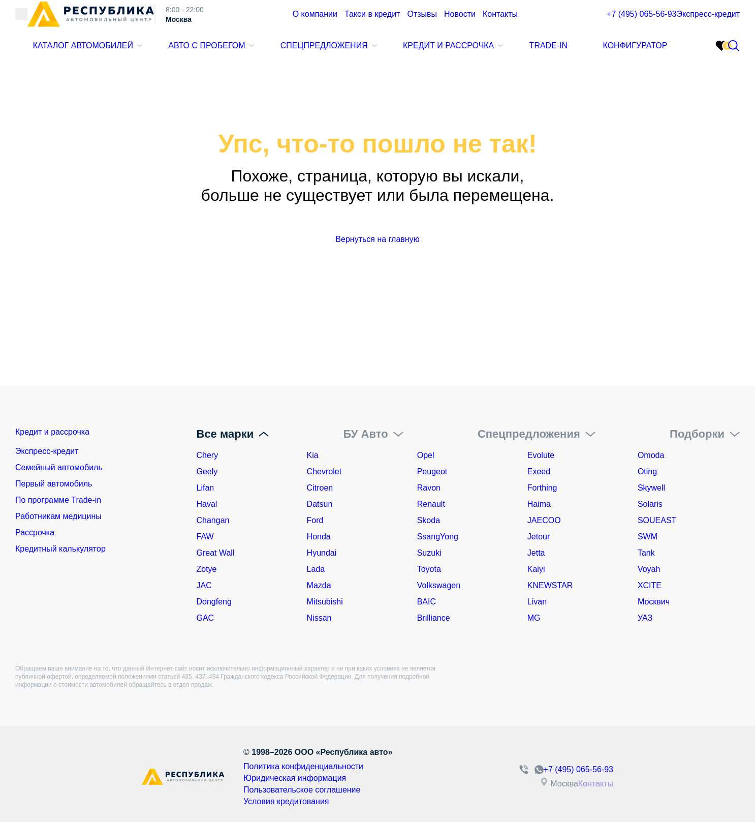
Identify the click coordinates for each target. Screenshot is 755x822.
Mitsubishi (325, 601)
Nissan (319, 618)
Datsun (320, 504)
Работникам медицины (58, 520)
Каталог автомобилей (82, 52)
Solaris (650, 504)
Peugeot (432, 471)
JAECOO (544, 520)
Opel (425, 455)
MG (534, 618)
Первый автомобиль (53, 487)
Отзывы (400, 22)
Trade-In (538, 52)
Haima (539, 504)
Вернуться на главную (377, 239)
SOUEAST (657, 520)
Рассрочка (34, 536)
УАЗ (645, 618)
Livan (537, 601)
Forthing (542, 487)
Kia (313, 455)
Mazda (319, 585)
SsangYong (437, 536)
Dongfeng (214, 601)
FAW (205, 536)
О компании (304, 22)
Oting (647, 471)
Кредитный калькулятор (60, 553)
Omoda (651, 455)
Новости (434, 22)
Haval (207, 504)
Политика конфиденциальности (279, 766)
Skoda (428, 520)
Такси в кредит (355, 22)
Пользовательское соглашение (278, 786)
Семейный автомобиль (59, 471)
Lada (316, 569)
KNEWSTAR (550, 585)
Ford (315, 520)
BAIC (426, 601)
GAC (205, 618)
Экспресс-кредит (696, 21)
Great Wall (216, 553)
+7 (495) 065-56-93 (600, 22)
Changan (213, 520)
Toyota (429, 569)
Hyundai (322, 553)
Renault (431, 504)
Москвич (654, 601)
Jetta (536, 553)
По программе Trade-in (58, 504)
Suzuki (429, 553)
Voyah (649, 569)
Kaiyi (536, 569)
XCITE (650, 585)
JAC (204, 585)
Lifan (205, 487)
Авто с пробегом (204, 52)
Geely (207, 471)
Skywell (651, 487)
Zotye (207, 569)
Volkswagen (438, 585)
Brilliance (433, 618)
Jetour (538, 536)
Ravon (429, 487)
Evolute (540, 455)
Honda (319, 536)
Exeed (538, 471)
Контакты (470, 22)
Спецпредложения (318, 52)
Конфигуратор (623, 52)
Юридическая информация (272, 776)
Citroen (320, 487)
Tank (646, 553)
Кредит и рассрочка (439, 52)
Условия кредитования (264, 797)
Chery (207, 455)
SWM (647, 536)
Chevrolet (324, 471)
